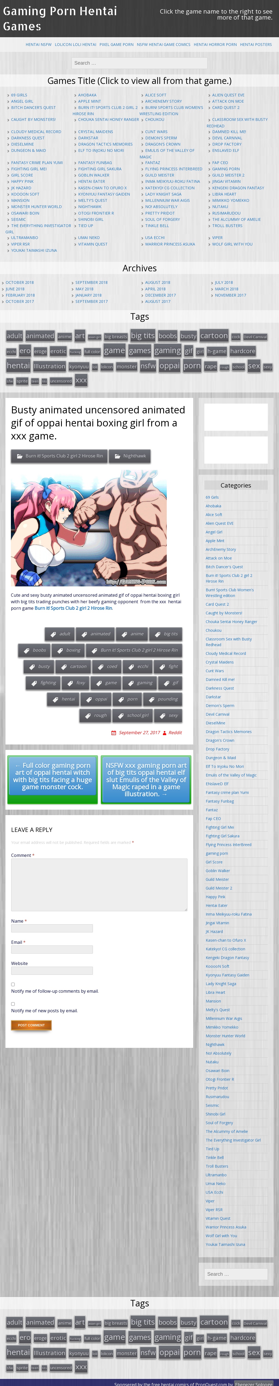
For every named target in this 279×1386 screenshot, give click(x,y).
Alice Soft (155, 95)
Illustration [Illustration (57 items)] (49, 364)
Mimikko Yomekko (230, 200)
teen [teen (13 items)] (35, 379)
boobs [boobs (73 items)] (168, 335)
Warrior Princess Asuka (170, 244)
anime (137, 632)
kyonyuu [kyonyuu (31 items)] (79, 365)
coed (112, 664)
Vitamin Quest (93, 244)
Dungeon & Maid (28, 150)
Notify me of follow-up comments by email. (55, 989)
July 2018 (224, 282)
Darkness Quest (28, 137)
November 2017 (230, 295)
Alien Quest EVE (228, 95)
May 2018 (84, 288)
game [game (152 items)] (114, 349)
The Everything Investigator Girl (233, 1137)
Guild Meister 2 (228, 175)
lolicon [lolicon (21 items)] (107, 365)
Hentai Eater (91, 181)
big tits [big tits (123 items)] (143, 335)
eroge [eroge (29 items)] (40, 350)
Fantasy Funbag (95, 162)
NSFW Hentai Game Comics (163, 44)
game (111, 681)
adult (64, 632)
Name (19, 919)
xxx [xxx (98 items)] (81, 378)
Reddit (175, 730)
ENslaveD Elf (225, 150)
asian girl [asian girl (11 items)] (95, 337)
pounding (168, 697)
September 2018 (91, 282)
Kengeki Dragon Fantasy (238, 187)
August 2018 (157, 282)
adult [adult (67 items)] (14, 335)
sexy (173, 713)
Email (18, 940)
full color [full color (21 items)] (92, 350)
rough (100, 713)
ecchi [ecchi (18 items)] (11, 350)
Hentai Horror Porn (215, 44)
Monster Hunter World (36, 206)
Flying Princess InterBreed (173, 168)
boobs (39, 648)
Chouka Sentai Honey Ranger (108, 119)
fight (173, 664)
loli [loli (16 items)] (95, 365)
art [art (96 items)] (80, 335)
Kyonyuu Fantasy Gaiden (104, 194)
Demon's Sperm (161, 137)
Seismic (18, 219)
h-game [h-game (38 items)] (216, 350)
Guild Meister (159, 175)
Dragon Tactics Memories (105, 144)
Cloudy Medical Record (36, 131)
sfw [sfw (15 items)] (10, 379)
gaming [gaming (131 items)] (167, 349)
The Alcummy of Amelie (236, 219)
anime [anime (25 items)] (64, 336)
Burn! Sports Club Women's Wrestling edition (230, 590)
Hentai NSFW (38, 44)
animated (100, 632)
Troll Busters (227, 225)
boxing (73, 648)
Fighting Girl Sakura (100, 168)
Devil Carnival (227, 137)
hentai (68, 697)
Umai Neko (89, 237)
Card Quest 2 (225, 107)
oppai (101, 697)
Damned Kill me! (229, 131)
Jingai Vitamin (226, 181)
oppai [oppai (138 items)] (169, 363)
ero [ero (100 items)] (25, 349)
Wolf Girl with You (232, 244)
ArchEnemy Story (163, 101)
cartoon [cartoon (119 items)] (214, 335)
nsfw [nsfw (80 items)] (148, 364)
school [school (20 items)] (238, 365)
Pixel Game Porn (116, 44)
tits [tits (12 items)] (44, 379)
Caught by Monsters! (33, 119)
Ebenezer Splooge (253, 1380)
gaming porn (226, 168)
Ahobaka (87, 95)
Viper (217, 237)
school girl (137, 713)
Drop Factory (226, 144)
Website (19, 961)
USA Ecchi (155, 237)
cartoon (78, 664)
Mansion (20, 200)
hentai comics (175, 1380)
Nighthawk (89, 206)
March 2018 (226, 288)
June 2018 (15, 288)
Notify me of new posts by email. (44, 1009)
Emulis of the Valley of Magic (231, 772)
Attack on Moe (228, 101)
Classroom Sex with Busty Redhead (229, 639)
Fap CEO (220, 162)
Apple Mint (89, 101)
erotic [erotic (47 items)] (58, 350)
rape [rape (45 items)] (211, 364)
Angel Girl (22, 101)
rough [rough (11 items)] (224, 365)
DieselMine (22, 144)
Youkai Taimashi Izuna (34, 250)
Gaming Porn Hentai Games (60, 18)
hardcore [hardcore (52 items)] (242, 350)
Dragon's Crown (162, 144)
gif (175, 681)
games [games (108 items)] (140, 349)
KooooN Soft (25, 194)
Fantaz (152, 162)
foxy (80, 681)
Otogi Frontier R (96, 213)
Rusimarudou (226, 213)
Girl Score (22, 175)
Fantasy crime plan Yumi (37, 162)
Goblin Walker (93, 175)
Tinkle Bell (157, 225)
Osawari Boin (25, 213)
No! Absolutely (161, 206)
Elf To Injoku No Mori (101, 150)
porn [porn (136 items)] (192, 363)
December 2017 (160, 295)
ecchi (142, 664)
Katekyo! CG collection (170, 187)
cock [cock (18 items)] (236, 336)
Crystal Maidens (95, 131)
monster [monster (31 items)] (127, 365)
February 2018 (20, 295)
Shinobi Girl (91, 219)
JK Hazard (21, 187)
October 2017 (20, 301)
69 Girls (19, 95)
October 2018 (20, 282)
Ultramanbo (24, 237)
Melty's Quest (92, 200)
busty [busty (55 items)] (188, 335)
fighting (48, 681)
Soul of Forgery (162, 219)
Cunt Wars (156, 131)
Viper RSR (20, 244)
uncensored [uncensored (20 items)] (61, 379)
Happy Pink (22, 181)
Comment (23, 853)
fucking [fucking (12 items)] (75, 351)
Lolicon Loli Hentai (75, 44)
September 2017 (91, 301)
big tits (171, 632)
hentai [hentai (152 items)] (18, 363)
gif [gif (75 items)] (189, 349)
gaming (144, 681)
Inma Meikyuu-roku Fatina (172, 181)
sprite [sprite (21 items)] (22, 379)
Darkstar (88, 137)
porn (132, 697)
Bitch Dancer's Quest (33, 107)
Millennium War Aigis (167, 200)
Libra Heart (224, 194)
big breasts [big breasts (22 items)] (116, 336)
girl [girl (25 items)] (200, 350)
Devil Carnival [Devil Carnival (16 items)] (255, 336)
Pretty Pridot (160, 213)
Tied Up (85, 225)
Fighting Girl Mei (29, 168)
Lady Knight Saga (163, 194)
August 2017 (157, 301)
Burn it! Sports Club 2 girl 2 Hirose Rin (64, 454)
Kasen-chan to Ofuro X (102, 187)
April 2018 (155, 288)
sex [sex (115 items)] (254, 364)
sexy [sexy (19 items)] (268, 365)
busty (44, 664)
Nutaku (220, 206)
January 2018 (88, 295)
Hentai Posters (256, 44)
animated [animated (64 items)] (40, 335)
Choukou (154, 119)
